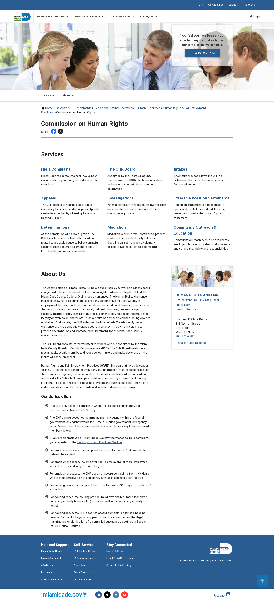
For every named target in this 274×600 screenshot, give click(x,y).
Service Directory (83, 579)
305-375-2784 (185, 336)
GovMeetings (215, 4)
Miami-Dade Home (51, 551)
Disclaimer (47, 572)
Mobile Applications (85, 558)
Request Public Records (191, 343)
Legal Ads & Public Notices (121, 558)
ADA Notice (47, 565)
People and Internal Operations (114, 108)
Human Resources (148, 108)
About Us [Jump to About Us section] (68, 95)
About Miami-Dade (51, 579)
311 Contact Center (84, 551)
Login (255, 16)
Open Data (80, 565)
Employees (146, 16)
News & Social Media (87, 16)
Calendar (233, 4)
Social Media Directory (118, 565)
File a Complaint (202, 53)
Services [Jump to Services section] (49, 95)
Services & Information (51, 16)
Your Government (120, 16)
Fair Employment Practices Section (99, 442)
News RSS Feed (115, 551)
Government (64, 108)
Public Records (82, 572)
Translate (251, 5)
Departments (83, 108)
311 (201, 4)
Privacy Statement (51, 558)
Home (49, 108)
